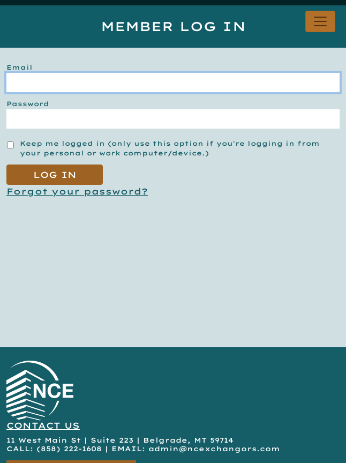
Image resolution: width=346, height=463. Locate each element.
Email (19, 67)
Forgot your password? (77, 191)
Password (27, 104)
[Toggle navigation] (320, 21)
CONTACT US (43, 425)
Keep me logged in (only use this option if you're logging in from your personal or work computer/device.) (170, 148)
